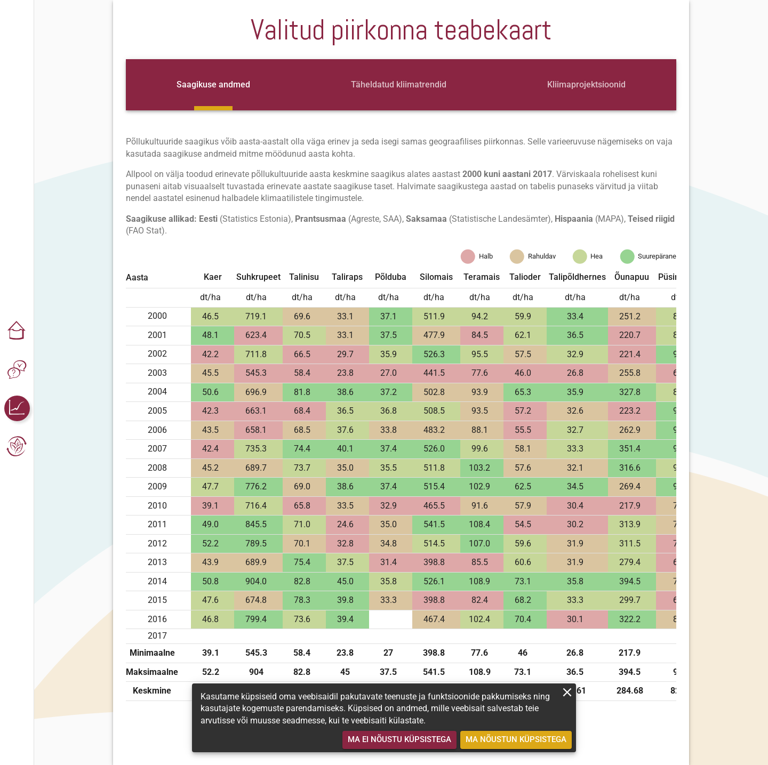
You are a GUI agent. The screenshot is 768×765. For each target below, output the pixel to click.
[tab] (213, 84)
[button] (17, 331)
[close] (567, 692)
